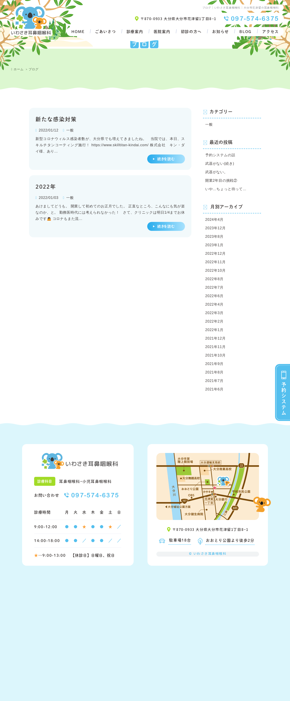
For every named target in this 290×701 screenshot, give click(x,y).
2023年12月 (215, 228)
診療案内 (134, 31)
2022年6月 (214, 296)
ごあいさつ (105, 31)
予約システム (283, 399)
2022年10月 (215, 270)
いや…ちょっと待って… (225, 189)
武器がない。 (216, 172)
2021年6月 (214, 389)
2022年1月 (214, 330)
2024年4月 (214, 219)
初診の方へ (191, 31)
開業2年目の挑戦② (221, 180)
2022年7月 (214, 287)
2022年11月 (215, 262)
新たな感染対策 (56, 119)
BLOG (245, 31)
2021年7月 (214, 381)
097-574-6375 (255, 18)
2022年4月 (214, 304)
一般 (70, 130)
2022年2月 (214, 321)
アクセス (270, 31)
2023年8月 (214, 236)
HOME (78, 31)
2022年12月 (215, 253)
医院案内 (162, 31)
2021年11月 (215, 347)
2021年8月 (214, 372)
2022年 (45, 186)
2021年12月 (215, 338)
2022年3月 (214, 313)
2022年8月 (214, 279)
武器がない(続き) (219, 163)
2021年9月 (214, 364)
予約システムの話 (220, 155)
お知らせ (220, 31)
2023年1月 (214, 245)
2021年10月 (215, 355)
